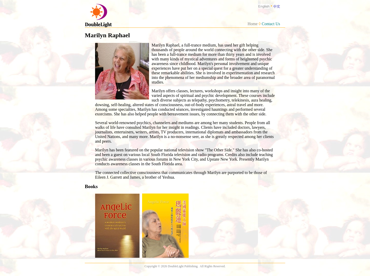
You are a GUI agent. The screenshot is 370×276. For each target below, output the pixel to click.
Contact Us (271, 24)
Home (252, 24)
